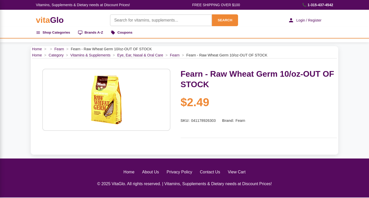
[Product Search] (159, 20)
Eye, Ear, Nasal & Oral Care (140, 56)
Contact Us (210, 173)
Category (56, 56)
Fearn (59, 50)
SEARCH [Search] (223, 20)
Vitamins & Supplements (90, 56)
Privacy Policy (179, 173)
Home (37, 50)
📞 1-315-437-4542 (317, 5)
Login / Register (303, 20)
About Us (150, 173)
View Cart (236, 173)
